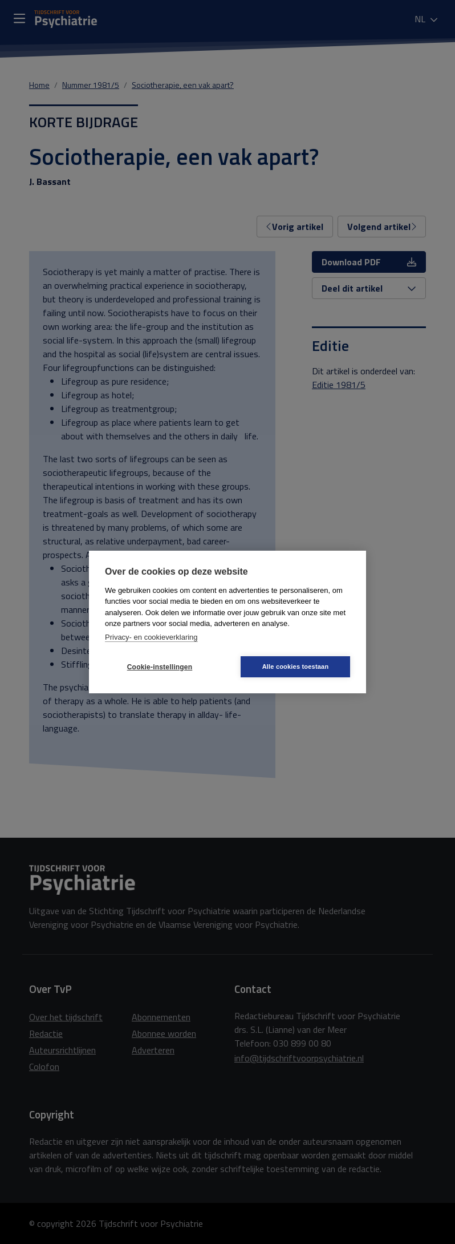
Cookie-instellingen (159, 667)
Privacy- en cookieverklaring (151, 637)
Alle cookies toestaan (295, 666)
